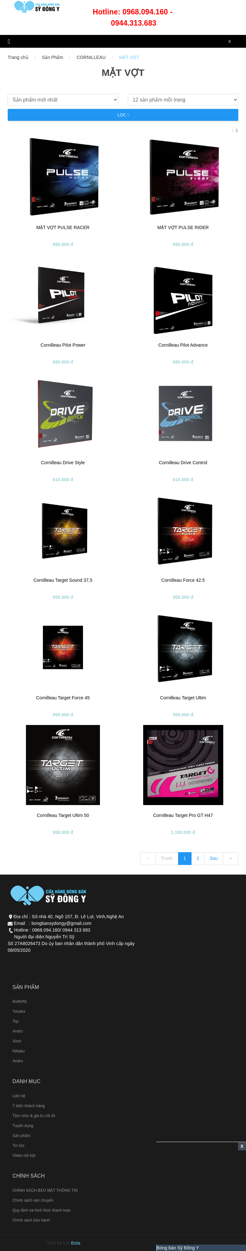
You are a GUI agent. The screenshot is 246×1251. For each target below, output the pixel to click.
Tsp (15, 1021)
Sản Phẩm (52, 57)
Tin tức (18, 1145)
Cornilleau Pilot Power (63, 345)
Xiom (16, 1041)
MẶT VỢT (129, 57)
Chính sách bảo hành (31, 1220)
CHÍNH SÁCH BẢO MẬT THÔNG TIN (45, 1190)
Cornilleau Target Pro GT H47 (183, 815)
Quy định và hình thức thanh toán (41, 1210)
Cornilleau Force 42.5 (183, 580)
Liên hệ (18, 1096)
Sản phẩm (21, 1135)
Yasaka (18, 1011)
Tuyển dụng (22, 1125)
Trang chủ (18, 57)
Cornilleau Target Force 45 (63, 697)
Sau (214, 858)
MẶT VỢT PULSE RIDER (183, 227)
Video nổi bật (24, 1155)
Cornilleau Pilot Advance (183, 345)
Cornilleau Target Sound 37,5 (63, 580)
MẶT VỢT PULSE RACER (62, 227)
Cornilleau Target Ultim (183, 697)
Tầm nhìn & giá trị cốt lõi (33, 1116)
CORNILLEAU (91, 57)
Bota (75, 1243)
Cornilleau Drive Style (63, 462)
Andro (17, 1031)
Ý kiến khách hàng (28, 1106)
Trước (167, 858)
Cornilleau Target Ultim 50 (63, 815)
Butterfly (19, 1001)
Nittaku (18, 1051)
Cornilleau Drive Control (183, 462)
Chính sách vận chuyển (32, 1200)
